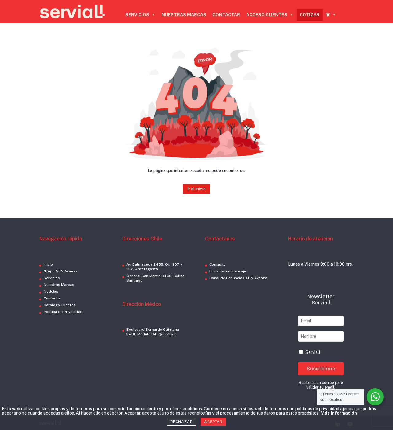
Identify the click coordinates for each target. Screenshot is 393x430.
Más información (339, 413)
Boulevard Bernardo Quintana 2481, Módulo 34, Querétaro (152, 331)
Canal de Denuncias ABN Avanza (238, 278)
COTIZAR (310, 14)
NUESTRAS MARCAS (183, 14)
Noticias (51, 291)
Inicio (48, 264)
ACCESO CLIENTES (270, 15)
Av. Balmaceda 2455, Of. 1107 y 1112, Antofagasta (154, 266)
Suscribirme (321, 369)
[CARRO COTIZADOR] (331, 15)
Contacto (52, 298)
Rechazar (181, 422)
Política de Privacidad (63, 312)
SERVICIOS (140, 15)
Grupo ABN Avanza (60, 271)
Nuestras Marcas (59, 285)
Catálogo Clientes (60, 305)
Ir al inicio (196, 188)
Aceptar (213, 422)
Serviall (309, 352)
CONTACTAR (226, 14)
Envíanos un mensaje (227, 271)
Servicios (52, 278)
